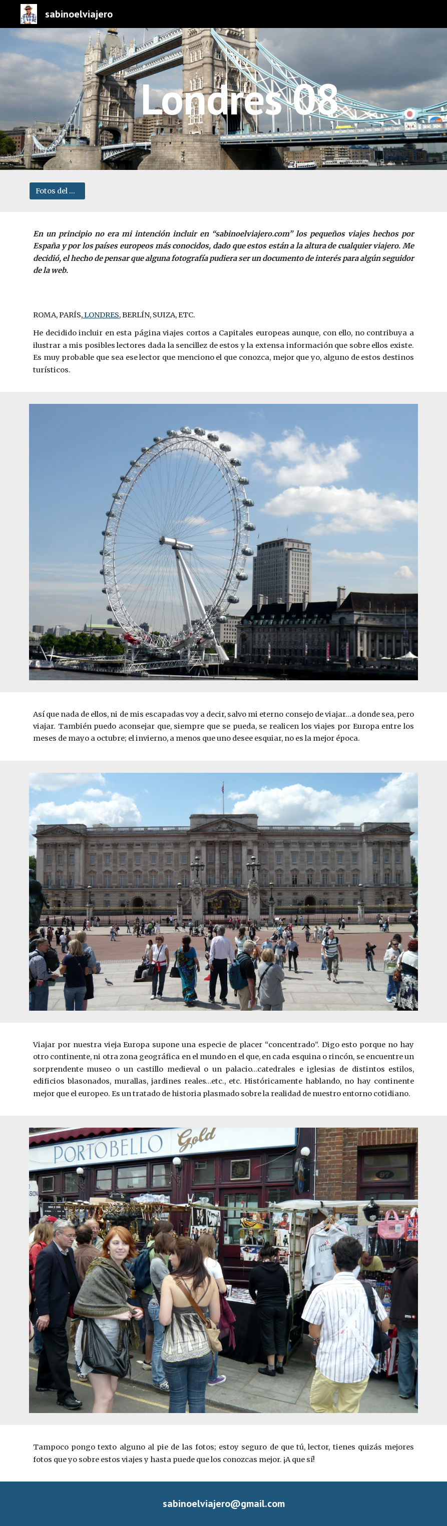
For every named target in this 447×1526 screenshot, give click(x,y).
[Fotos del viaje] (57, 190)
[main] (240, 98)
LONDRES (101, 314)
